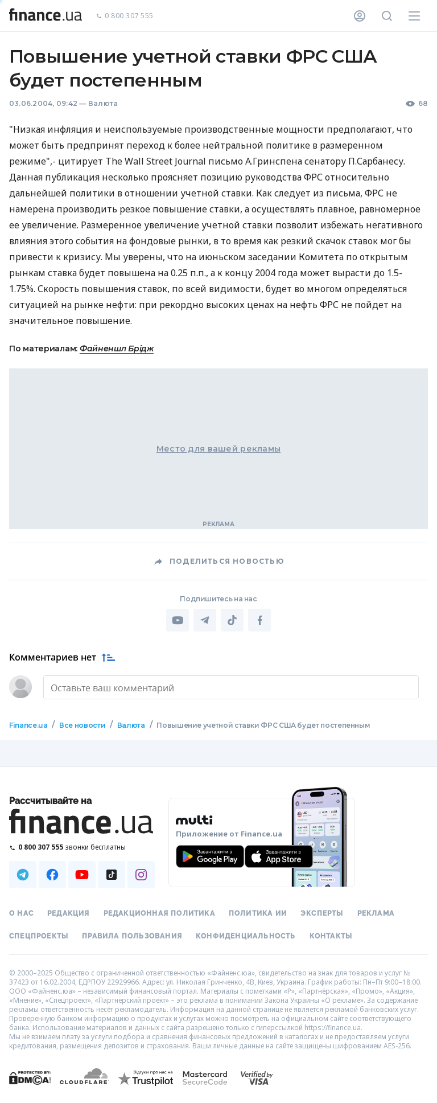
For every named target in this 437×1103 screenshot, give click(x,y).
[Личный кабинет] (359, 16)
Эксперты (322, 913)
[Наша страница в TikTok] (111, 874)
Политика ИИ (258, 913)
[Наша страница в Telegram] (22, 874)
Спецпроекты (38, 936)
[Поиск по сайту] (387, 16)
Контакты (331, 936)
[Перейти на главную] (45, 16)
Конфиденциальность (246, 936)
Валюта (103, 103)
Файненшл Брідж (117, 348)
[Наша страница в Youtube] (82, 874)
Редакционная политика (159, 913)
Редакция (68, 913)
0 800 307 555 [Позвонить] (125, 16)
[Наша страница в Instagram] (141, 874)
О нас (21, 913)
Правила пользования (132, 936)
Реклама (375, 913)
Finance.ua (28, 725)
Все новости (82, 725)
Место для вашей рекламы (218, 449)
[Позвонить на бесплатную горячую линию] (82, 847)
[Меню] (414, 16)
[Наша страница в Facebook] (52, 874)
